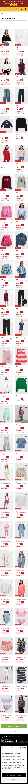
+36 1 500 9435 (6, 736)
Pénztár (25, 9)
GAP (2, 47)
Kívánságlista (17, 9)
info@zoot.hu (17, 736)
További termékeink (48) (14, 726)
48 (18, 731)
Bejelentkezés (21, 9)
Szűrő (14, 26)
